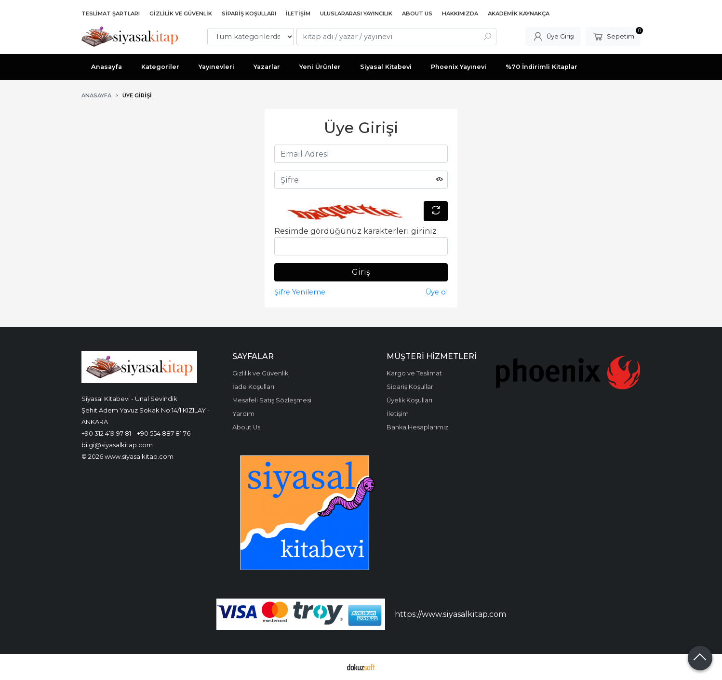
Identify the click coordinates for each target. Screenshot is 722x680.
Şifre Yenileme (299, 292)
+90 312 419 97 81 (106, 433)
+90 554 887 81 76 (163, 433)
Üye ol (437, 292)
